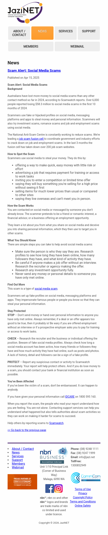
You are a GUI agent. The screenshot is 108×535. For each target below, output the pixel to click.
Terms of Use (83, 489)
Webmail (77, 46)
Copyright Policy (83, 497)
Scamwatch (56, 423)
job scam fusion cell (31, 138)
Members (30, 46)
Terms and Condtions (83, 501)
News (42, 31)
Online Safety (83, 505)
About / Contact (19, 33)
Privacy (82, 493)
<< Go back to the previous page (27, 430)
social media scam (46, 288)
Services (66, 31)
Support (89, 31)
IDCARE (70, 396)
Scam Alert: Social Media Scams (34, 70)
